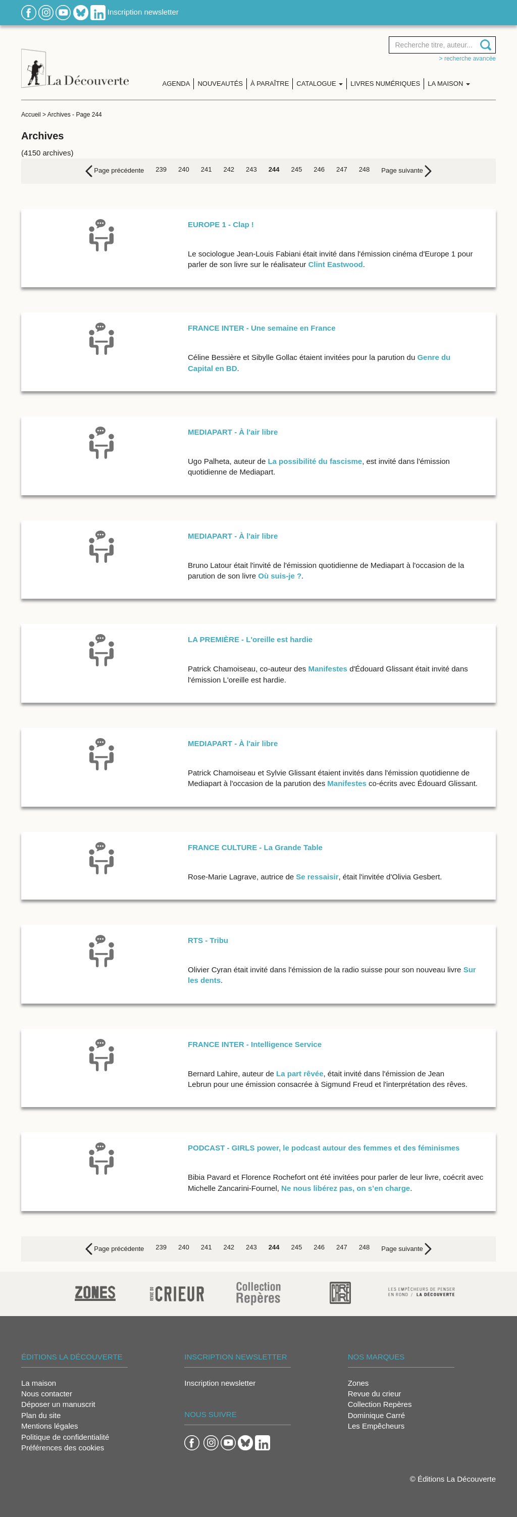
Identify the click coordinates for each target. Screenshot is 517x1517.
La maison (38, 1383)
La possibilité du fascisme (315, 461)
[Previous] (114, 171)
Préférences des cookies (62, 1447)
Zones (358, 1383)
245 (296, 169)
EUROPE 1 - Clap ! (221, 224)
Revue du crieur (374, 1393)
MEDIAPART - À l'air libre (233, 432)
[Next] (406, 171)
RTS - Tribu (208, 940)
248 (364, 169)
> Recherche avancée (467, 58)
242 (228, 169)
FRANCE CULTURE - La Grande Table (255, 847)
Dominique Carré (376, 1415)
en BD (226, 368)
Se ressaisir (317, 876)
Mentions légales (49, 1426)
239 (161, 169)
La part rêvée (299, 1073)
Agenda (176, 83)
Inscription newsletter (143, 12)
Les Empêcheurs (376, 1426)
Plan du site (41, 1415)
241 (206, 169)
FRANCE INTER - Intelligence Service (255, 1044)
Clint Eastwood (335, 264)
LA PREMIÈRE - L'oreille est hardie (250, 639)
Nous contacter (46, 1393)
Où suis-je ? (279, 575)
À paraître (269, 83)
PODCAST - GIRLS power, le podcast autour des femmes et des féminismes (323, 1147)
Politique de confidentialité (65, 1437)
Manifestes (327, 668)
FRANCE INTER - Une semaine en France (262, 328)
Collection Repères (380, 1404)
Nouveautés (220, 83)
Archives (59, 114)
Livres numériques (385, 83)
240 (183, 169)
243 (251, 169)
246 (319, 169)
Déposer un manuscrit (58, 1404)
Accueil (31, 114)
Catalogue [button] (319, 83)
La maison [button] (449, 83)
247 (341, 169)
